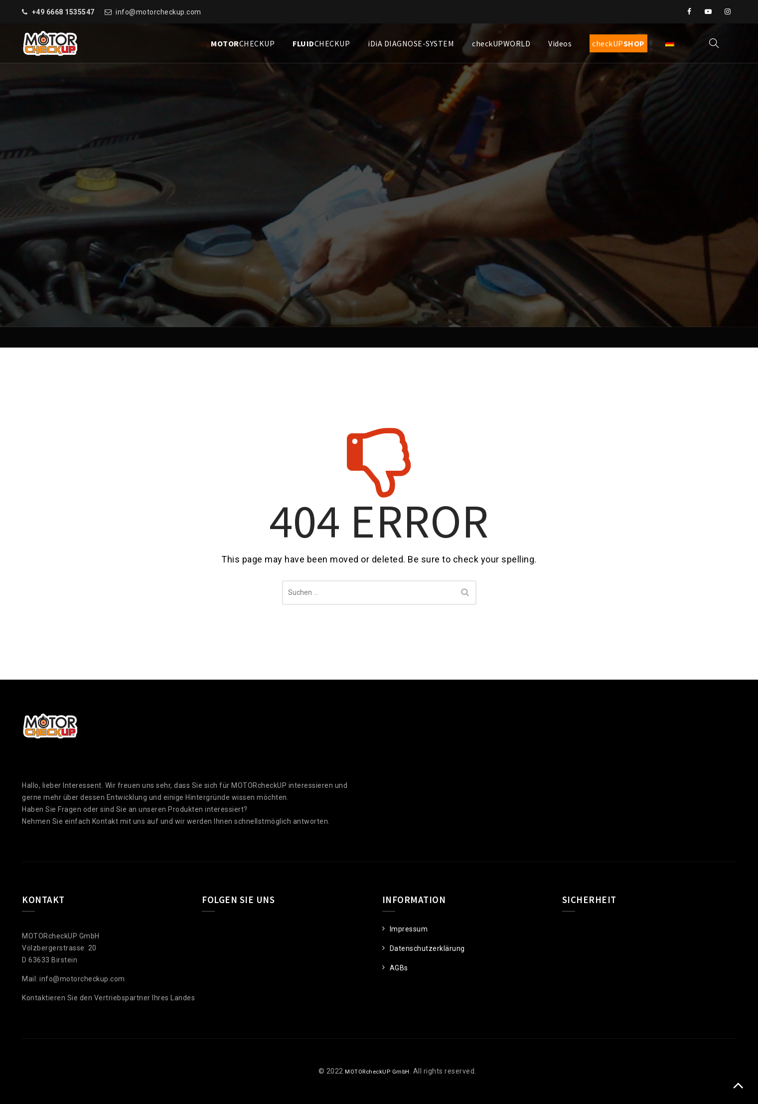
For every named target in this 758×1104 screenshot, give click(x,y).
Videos (560, 43)
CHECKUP (243, 43)
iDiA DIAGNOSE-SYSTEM (411, 43)
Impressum (409, 929)
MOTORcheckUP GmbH (371, 1071)
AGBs (399, 968)
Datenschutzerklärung (427, 948)
